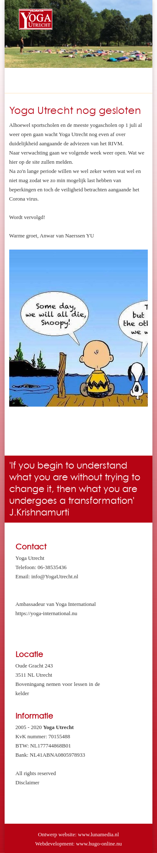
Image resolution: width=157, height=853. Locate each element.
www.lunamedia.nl (98, 834)
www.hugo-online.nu (99, 843)
